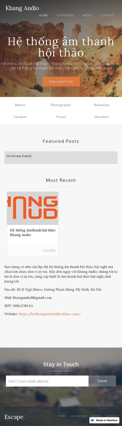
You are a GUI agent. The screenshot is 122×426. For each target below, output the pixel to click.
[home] (21, 7)
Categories (65, 15)
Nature (20, 105)
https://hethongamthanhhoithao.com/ (50, 314)
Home (43, 15)
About (87, 15)
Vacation (20, 117)
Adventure (101, 117)
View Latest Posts (61, 81)
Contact (107, 15)
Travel (61, 117)
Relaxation (101, 105)
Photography (61, 105)
